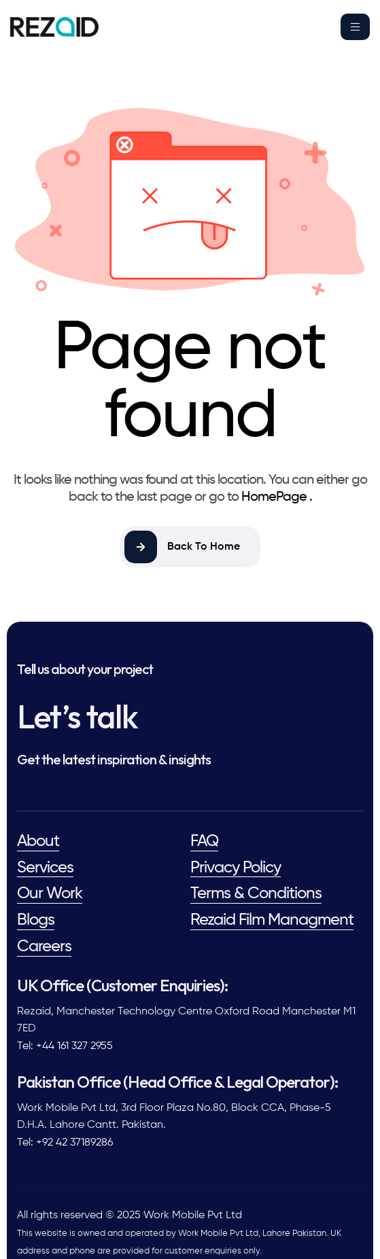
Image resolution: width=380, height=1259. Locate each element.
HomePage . (276, 497)
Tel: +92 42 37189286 (65, 1142)
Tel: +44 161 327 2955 (65, 1046)
